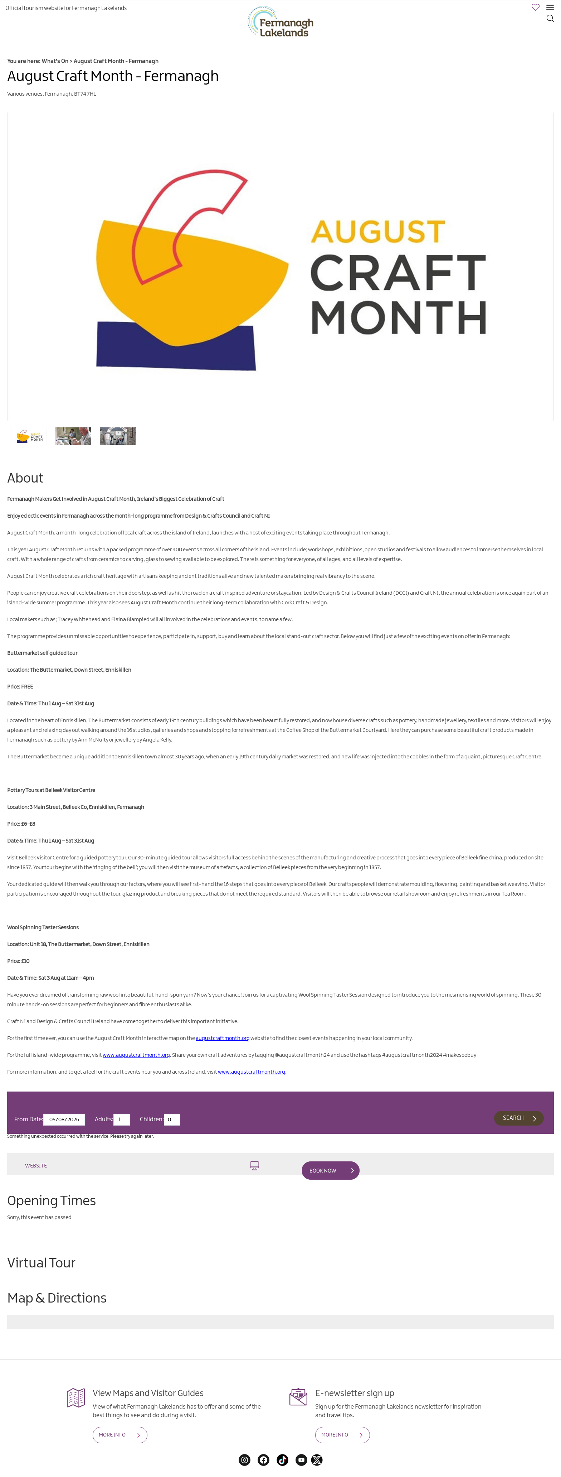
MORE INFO (112, 1435)
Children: (152, 1119)
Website (142, 1165)
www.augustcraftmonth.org (136, 1055)
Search (513, 1118)
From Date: (28, 1119)
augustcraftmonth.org (223, 1038)
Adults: (104, 1119)
